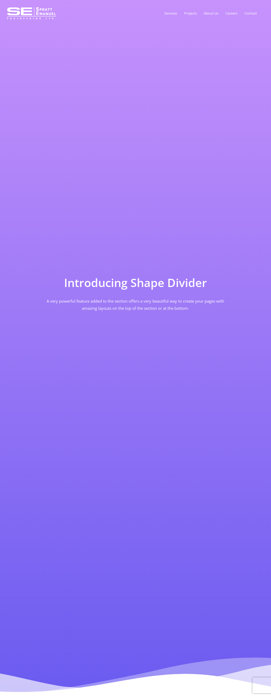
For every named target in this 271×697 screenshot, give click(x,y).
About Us (211, 13)
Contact (251, 13)
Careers (231, 13)
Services (170, 13)
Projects (190, 13)
